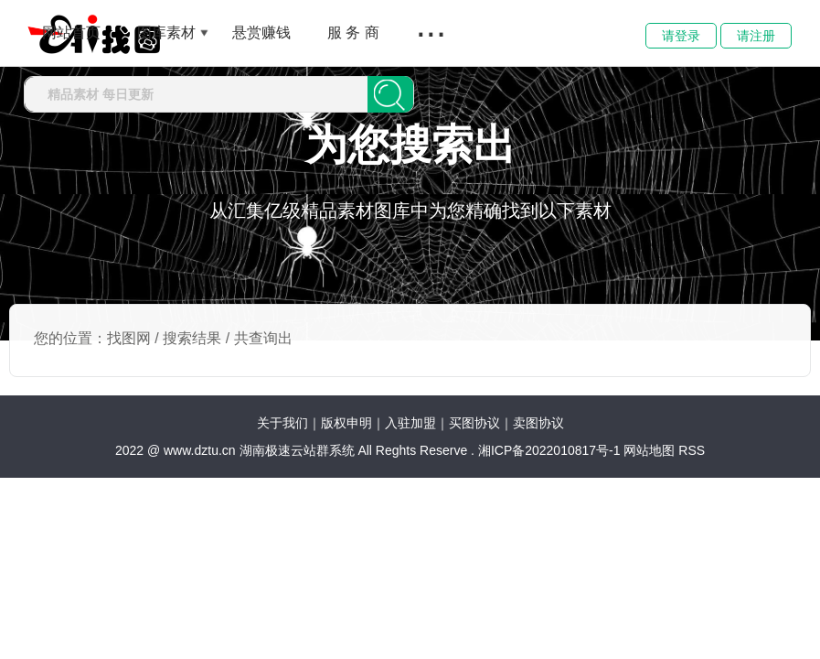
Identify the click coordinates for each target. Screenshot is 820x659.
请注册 (756, 35)
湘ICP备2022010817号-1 (549, 450)
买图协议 (474, 423)
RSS (691, 450)
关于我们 (282, 423)
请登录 (681, 35)
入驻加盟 (410, 423)
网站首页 (71, 32)
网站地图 (649, 450)
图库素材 (166, 32)
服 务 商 (353, 32)
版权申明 (346, 423)
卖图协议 (538, 423)
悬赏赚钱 (261, 32)
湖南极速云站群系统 (299, 450)
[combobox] (196, 94)
